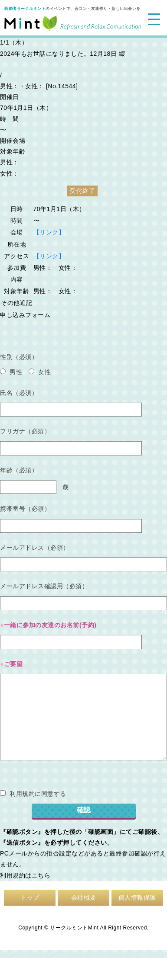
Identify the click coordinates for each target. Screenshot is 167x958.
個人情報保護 (137, 897)
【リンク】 (49, 232)
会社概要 (83, 897)
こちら (41, 875)
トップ (29, 897)
